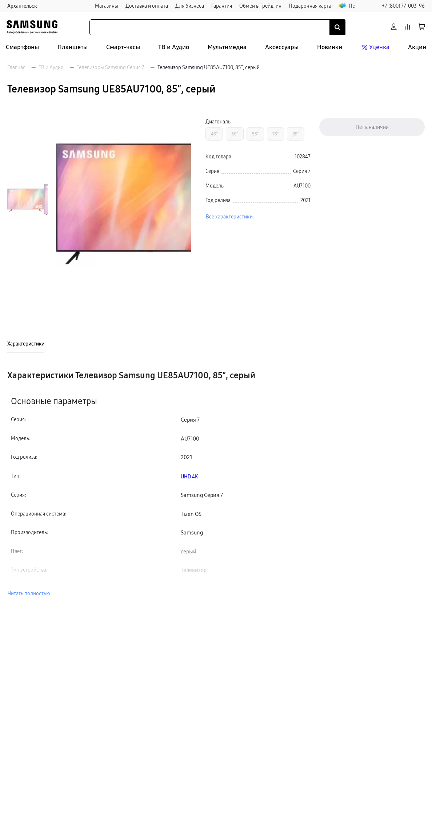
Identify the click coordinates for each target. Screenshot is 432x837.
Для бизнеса (189, 6)
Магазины (106, 6)
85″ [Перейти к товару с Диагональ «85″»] (295, 134)
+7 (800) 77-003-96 (403, 6)
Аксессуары (282, 47)
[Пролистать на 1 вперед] (27, 283)
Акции (417, 47)
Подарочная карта (310, 6)
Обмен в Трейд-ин (260, 6)
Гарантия (221, 6)
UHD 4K (189, 476)
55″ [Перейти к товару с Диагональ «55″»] (255, 134)
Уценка (374, 47)
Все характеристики (229, 216)
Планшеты (72, 47)
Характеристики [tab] (25, 343)
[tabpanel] (216, 483)
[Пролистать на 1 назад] (27, 117)
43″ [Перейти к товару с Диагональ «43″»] (214, 134)
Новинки (329, 47)
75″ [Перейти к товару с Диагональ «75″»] (275, 134)
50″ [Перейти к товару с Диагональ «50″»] (234, 134)
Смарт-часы (123, 47)
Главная (16, 67)
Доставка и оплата (146, 6)
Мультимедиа (227, 47)
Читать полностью (29, 593)
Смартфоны (22, 47)
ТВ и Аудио (173, 47)
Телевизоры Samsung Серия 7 (110, 67)
